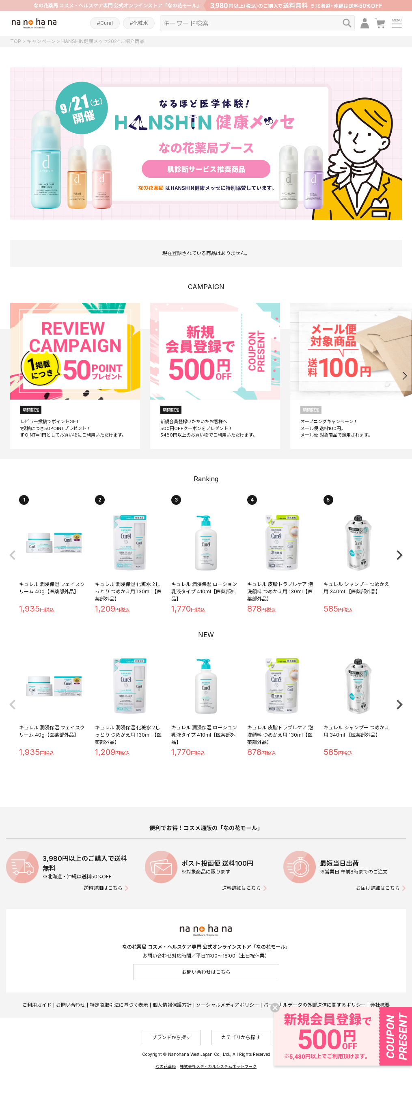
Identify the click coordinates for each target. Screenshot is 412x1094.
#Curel (105, 23)
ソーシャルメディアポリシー (227, 1005)
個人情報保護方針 (172, 1005)
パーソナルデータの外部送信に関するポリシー (314, 1005)
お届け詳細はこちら (378, 888)
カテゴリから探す (240, 1037)
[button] (404, 376)
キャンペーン (41, 41)
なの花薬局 (165, 1066)
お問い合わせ (70, 1005)
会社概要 (380, 1005)
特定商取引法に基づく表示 (119, 1005)
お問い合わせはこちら (206, 972)
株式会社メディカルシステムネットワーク (218, 1066)
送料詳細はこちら (103, 888)
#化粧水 (139, 23)
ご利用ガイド (37, 1005)
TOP (15, 41)
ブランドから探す (171, 1037)
